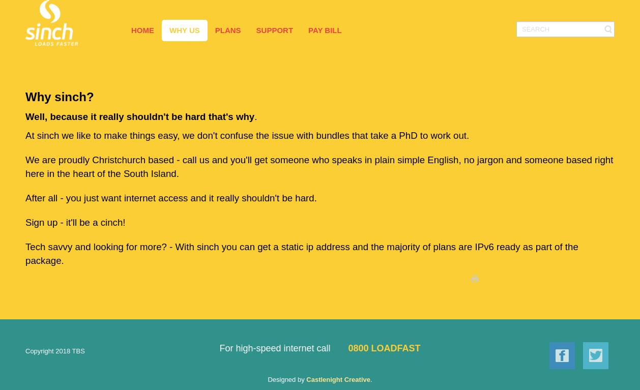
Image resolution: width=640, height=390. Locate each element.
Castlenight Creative (338, 379)
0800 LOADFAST (384, 348)
